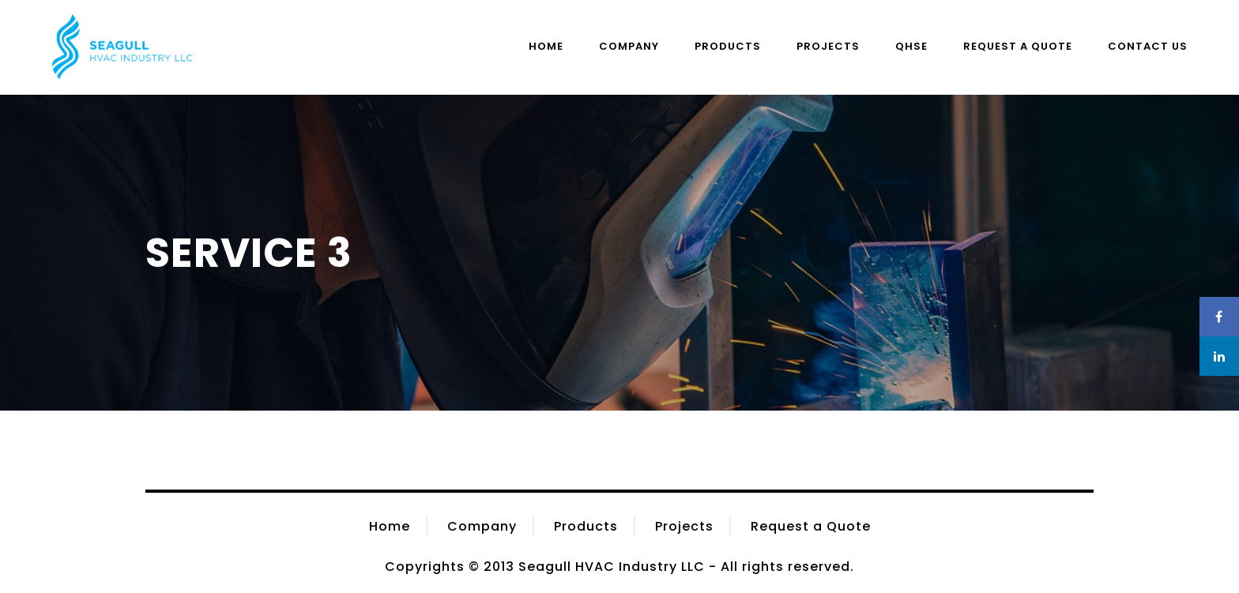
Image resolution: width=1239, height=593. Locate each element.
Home (546, 46)
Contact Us (1148, 46)
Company (629, 46)
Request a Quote (1017, 46)
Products (728, 46)
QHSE (911, 46)
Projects (828, 46)
